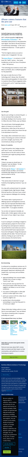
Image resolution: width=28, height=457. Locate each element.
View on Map (6, 374)
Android (21, 169)
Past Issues (21, 449)
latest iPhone (8, 58)
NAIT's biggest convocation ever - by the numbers (23, 327)
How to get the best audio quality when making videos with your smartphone (14, 329)
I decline (6, 447)
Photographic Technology (9, 39)
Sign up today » (14, 357)
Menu (24, 2)
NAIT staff (7, 25)
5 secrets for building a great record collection (5, 327)
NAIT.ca (16, 2)
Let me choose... (9, 444)
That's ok (7, 452)
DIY (2, 28)
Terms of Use (19, 451)
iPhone (13, 169)
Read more (9, 390)
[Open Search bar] (20, 2)
